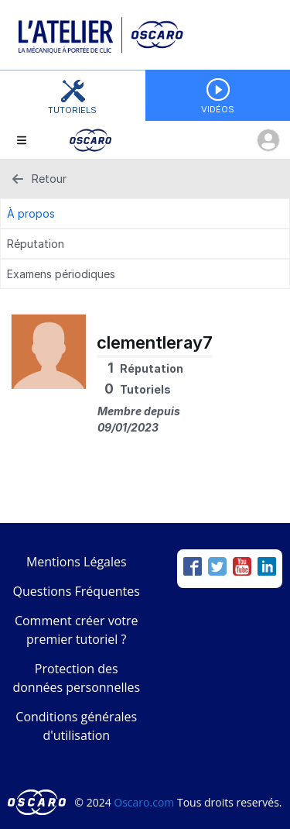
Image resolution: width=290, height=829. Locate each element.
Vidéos (217, 109)
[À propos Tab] (145, 213)
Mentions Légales (76, 561)
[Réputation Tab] (145, 244)
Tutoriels (72, 110)
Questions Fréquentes (76, 591)
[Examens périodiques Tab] (145, 274)
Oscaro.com (144, 802)
